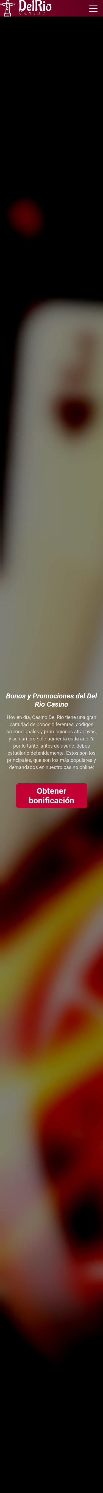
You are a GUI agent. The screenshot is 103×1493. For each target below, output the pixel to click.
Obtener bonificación (51, 795)
